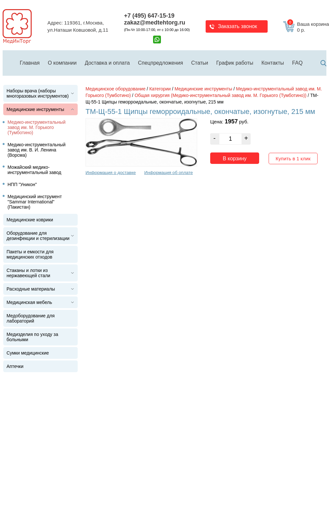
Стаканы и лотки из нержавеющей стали (28, 273)
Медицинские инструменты (35, 109)
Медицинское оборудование (116, 88)
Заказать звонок (237, 26)
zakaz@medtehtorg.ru (154, 22)
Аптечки (15, 366)
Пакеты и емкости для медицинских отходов (30, 254)
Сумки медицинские (28, 353)
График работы (234, 63)
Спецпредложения (160, 63)
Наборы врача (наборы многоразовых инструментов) (38, 93)
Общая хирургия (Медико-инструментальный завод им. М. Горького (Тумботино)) (220, 95)
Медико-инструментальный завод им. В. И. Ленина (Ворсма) (37, 150)
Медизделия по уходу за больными (32, 337)
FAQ (297, 63)
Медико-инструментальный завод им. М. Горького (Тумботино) (37, 127)
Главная (30, 63)
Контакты (272, 63)
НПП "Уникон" (22, 184)
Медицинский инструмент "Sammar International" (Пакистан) (35, 202)
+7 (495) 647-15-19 (149, 15)
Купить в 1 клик (293, 158)
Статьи (199, 63)
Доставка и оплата (107, 63)
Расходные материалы (31, 289)
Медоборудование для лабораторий (31, 318)
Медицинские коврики (30, 219)
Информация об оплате (168, 172)
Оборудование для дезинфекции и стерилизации (38, 235)
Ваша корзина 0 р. (308, 27)
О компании (62, 63)
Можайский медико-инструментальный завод (34, 170)
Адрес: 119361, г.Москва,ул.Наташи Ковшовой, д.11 (77, 26)
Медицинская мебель (29, 302)
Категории (160, 88)
